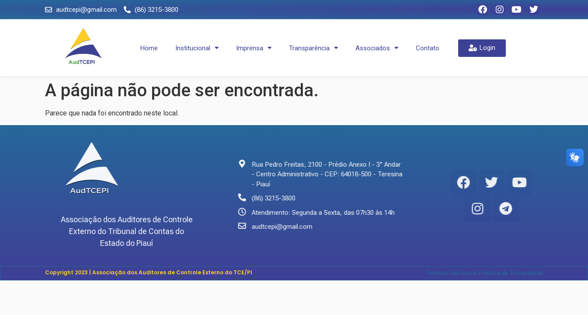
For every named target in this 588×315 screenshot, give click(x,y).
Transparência (313, 48)
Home (149, 48)
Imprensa (253, 48)
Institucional (197, 48)
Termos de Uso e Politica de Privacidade (485, 273)
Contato (427, 48)
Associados (376, 48)
